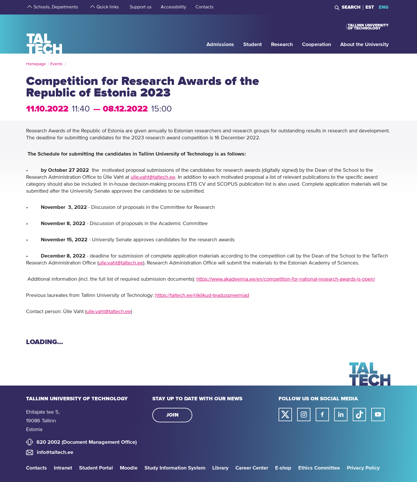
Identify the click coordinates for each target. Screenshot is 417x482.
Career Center (251, 468)
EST (369, 7)
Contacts (36, 468)
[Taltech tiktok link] (359, 414)
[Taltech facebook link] (322, 414)
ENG (384, 7)
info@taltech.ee (55, 452)
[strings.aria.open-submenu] (29, 7)
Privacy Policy (363, 468)
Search (351, 7)
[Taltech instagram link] (303, 414)
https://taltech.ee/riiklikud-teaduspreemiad (202, 295)
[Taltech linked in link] (341, 414)
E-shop (283, 468)
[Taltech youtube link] (378, 414)
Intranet (63, 468)
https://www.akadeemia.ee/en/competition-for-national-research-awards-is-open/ (285, 279)
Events (56, 64)
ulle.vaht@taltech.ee (153, 177)
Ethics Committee (319, 468)
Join (172, 415)
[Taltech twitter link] (285, 414)
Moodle (129, 468)
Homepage (36, 64)
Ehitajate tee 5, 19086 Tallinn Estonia (43, 421)
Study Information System (175, 468)
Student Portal (96, 468)
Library (220, 468)
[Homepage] (44, 34)
